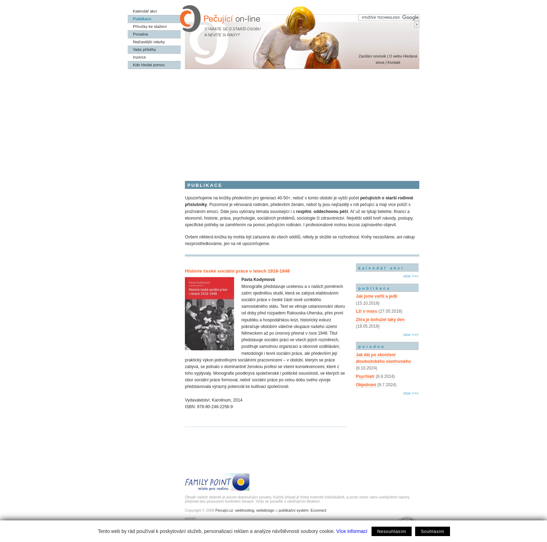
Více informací (351, 531)
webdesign (265, 510)
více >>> (411, 276)
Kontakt (394, 62)
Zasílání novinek (372, 56)
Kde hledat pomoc (149, 65)
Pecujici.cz (224, 510)
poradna (371, 346)
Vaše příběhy (144, 49)
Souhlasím (432, 531)
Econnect (318, 510)
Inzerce (139, 57)
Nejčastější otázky (149, 42)
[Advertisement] (273, 121)
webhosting (244, 510)
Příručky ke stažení (150, 26)
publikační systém (293, 510)
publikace (374, 288)
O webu (395, 56)
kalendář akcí (381, 268)
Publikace (142, 19)
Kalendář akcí (145, 11)
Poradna (140, 34)
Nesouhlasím (391, 531)
